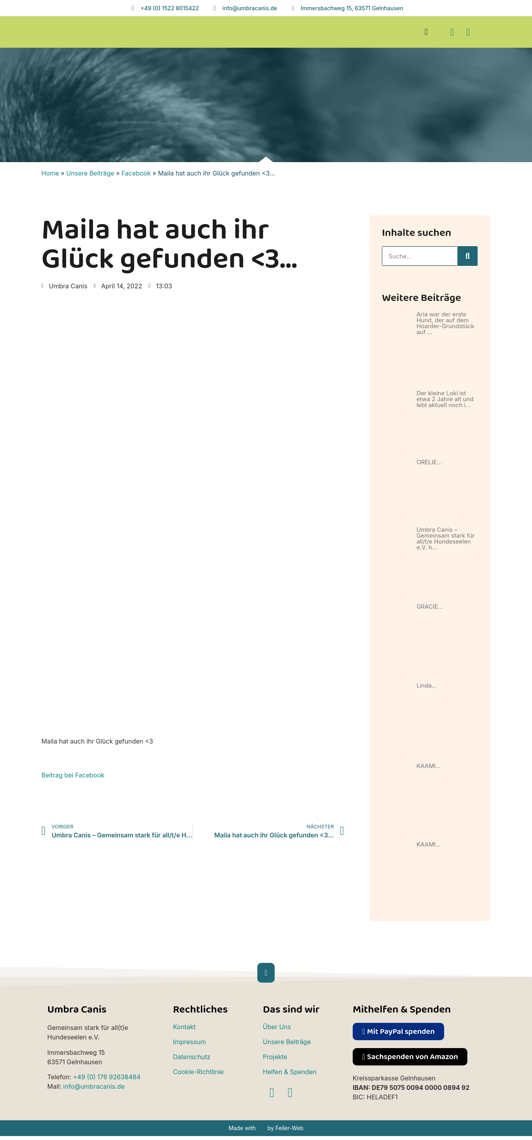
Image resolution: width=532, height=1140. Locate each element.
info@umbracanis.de (94, 1086)
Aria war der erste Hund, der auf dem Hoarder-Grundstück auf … (445, 323)
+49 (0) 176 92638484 (106, 1077)
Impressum (189, 1042)
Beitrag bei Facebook (72, 775)
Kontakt (184, 1027)
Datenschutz (191, 1057)
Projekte (275, 1057)
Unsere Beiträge (90, 173)
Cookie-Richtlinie (198, 1072)
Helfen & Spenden (289, 1072)
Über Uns (277, 1027)
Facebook (136, 173)
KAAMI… (429, 766)
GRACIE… (430, 606)
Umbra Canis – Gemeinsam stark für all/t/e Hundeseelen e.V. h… (446, 538)
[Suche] (468, 256)
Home (50, 173)
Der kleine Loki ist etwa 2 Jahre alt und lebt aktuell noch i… (445, 399)
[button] (426, 32)
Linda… (427, 685)
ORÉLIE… (429, 462)
